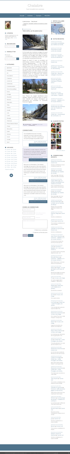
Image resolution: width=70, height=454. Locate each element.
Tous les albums (61, 150)
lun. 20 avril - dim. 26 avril (10, 149)
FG (52, 278)
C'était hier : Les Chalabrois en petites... (57, 287)
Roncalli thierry (55, 257)
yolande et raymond (56, 228)
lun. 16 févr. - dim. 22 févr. (10, 167)
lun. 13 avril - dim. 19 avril (10, 151)
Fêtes (8, 105)
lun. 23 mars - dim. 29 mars (11, 157)
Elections (9, 99)
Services (9, 134)
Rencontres (9, 129)
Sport (8, 142)
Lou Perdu (54, 302)
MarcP (52, 267)
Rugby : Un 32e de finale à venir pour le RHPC (58, 269)
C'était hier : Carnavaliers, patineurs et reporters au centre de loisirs (35, 24)
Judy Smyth (54, 378)
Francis (53, 221)
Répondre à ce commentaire (38, 145)
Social (8, 137)
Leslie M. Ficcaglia (56, 357)
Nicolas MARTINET (56, 201)
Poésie (8, 126)
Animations (9, 70)
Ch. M (52, 294)
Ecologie (9, 94)
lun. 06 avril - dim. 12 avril (10, 153)
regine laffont (54, 180)
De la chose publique (11, 89)
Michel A (53, 398)
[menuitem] (22, 15)
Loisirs (8, 115)
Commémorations (11, 86)
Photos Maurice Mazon (12, 123)
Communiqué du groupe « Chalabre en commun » (58, 399)
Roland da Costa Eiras (57, 161)
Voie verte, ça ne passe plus (32, 31)
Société (8, 139)
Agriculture (9, 67)
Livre (8, 113)
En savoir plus (55, 452)
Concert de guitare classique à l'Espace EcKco (56, 81)
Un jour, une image (60, 278)
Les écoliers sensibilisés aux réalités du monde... (57, 172)
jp (51, 191)
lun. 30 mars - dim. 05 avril (11, 155)
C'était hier (9, 78)
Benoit (53, 426)
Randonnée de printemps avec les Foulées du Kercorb (58, 108)
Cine (52, 246)
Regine (53, 285)
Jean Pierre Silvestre (56, 236)
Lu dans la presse (26, 21)
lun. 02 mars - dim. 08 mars (11, 163)
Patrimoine (9, 121)
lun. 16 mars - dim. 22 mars (11, 159)
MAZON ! (47, 15)
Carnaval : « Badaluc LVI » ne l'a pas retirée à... (57, 248)
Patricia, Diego (55, 213)
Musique (9, 118)
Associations (10, 75)
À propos (38, 15)
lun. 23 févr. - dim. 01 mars (11, 165)
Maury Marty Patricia (56, 330)
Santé (8, 131)
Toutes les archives (9, 169)
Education (9, 97)
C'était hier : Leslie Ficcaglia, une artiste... (58, 304)
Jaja (52, 170)
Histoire (9, 107)
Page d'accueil (34, 21)
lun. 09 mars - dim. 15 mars (11, 161)
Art (7, 73)
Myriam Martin (55, 408)
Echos (8, 91)
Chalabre (35, 5)
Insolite (8, 110)
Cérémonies (9, 83)
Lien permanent (27, 124)
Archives (30, 15)
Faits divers (9, 102)
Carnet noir (9, 81)
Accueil (22, 15)
